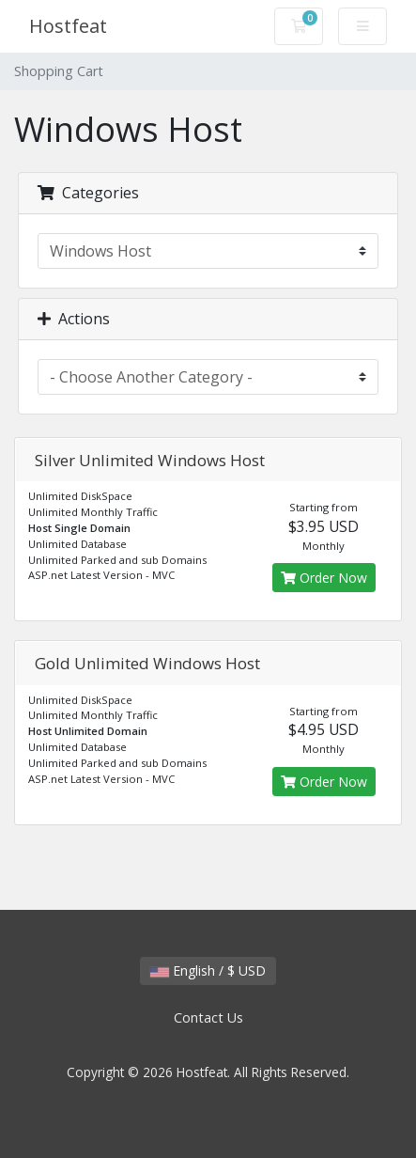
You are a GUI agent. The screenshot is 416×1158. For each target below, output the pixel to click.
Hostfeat (68, 26)
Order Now (324, 578)
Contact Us (208, 1017)
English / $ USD (208, 970)
